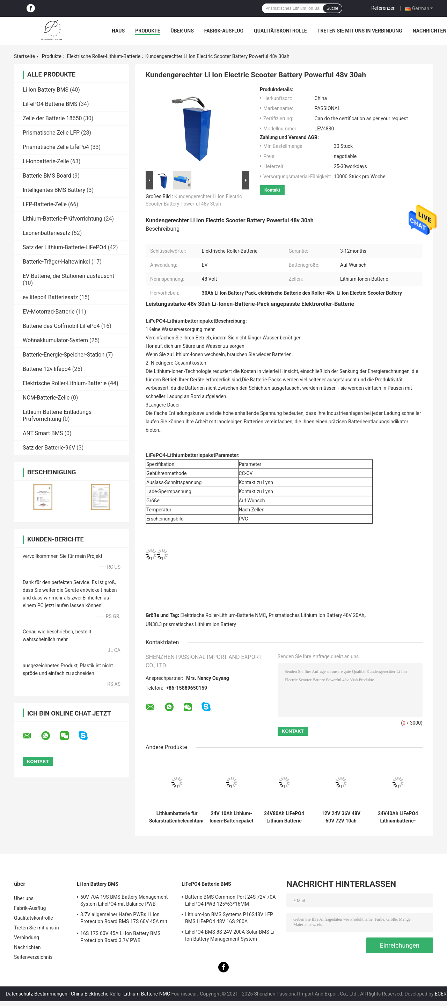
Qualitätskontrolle (280, 31)
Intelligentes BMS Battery (54, 190)
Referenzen (383, 8)
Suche (332, 8)
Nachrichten (430, 31)
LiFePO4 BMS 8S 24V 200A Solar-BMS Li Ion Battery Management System (229, 935)
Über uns (182, 31)
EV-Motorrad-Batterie (49, 311)
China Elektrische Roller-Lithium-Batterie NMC (120, 994)
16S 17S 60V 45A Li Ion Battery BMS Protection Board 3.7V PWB (120, 936)
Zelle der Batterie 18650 (52, 118)
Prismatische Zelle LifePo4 (56, 147)
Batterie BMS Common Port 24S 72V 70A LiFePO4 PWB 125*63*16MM (230, 900)
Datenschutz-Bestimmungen (36, 994)
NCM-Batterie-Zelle (46, 397)
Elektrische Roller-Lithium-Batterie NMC (223, 615)
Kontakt (272, 190)
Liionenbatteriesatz (46, 233)
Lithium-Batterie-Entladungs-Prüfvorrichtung (58, 415)
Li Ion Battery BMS (45, 89)
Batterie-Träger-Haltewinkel (56, 261)
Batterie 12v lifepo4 (47, 369)
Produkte (147, 31)
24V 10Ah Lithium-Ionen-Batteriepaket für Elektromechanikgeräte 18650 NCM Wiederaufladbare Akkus (231, 817)
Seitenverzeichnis (33, 957)
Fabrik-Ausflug (223, 31)
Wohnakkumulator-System (55, 340)
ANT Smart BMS (43, 433)
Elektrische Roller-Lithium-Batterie (103, 56)
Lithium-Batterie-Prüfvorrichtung (62, 218)
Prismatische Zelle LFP (51, 132)
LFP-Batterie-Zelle (45, 204)
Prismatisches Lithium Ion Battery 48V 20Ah (316, 615)
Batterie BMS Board (47, 175)
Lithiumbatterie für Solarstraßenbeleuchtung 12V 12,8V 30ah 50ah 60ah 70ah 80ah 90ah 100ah (177, 817)
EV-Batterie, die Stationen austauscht (68, 276)
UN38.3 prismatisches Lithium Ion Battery (191, 624)
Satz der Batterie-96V (49, 447)
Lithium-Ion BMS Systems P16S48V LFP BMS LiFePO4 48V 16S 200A (229, 918)
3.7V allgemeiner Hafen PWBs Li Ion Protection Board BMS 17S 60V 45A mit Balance (123, 919)
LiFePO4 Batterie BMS (50, 104)
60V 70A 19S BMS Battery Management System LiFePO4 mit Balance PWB (124, 900)
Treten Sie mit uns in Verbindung (359, 31)
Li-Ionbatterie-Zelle (46, 161)
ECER (441, 994)
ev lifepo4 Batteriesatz (50, 297)
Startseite (24, 56)
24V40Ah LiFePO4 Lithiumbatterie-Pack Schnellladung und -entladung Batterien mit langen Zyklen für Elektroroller (398, 817)
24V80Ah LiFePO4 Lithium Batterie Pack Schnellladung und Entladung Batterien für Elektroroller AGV (284, 817)
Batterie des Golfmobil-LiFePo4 (61, 326)
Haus (118, 31)
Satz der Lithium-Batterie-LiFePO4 (65, 247)
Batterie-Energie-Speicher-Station (63, 354)
